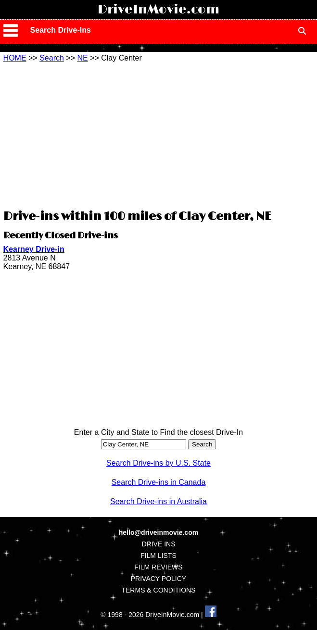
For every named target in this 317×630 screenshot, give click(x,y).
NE (82, 58)
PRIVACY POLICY (158, 578)
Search (51, 58)
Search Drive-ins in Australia (158, 501)
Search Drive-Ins (60, 30)
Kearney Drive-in (33, 249)
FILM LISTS (158, 555)
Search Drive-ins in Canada (159, 482)
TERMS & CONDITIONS (158, 590)
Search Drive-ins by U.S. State (158, 463)
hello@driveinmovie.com (158, 532)
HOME (14, 58)
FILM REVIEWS (158, 567)
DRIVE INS (158, 544)
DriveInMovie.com (158, 9)
